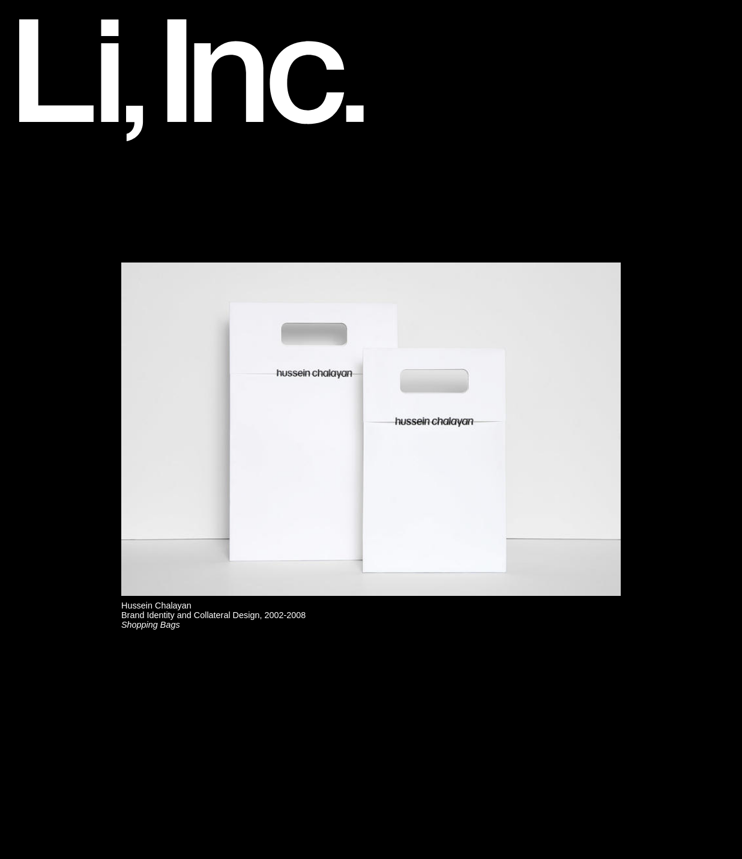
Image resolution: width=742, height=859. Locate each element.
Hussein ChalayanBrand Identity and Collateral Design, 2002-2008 (213, 615)
